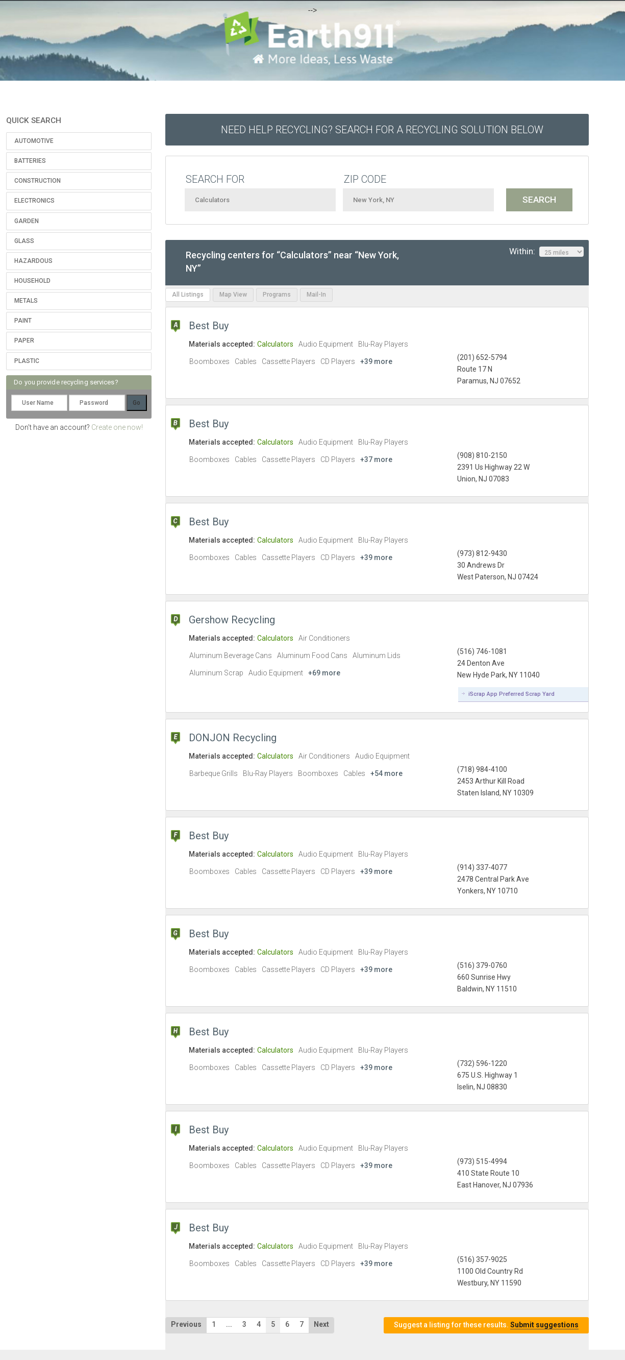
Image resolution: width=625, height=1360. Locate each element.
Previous (186, 1324)
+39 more (376, 361)
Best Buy (209, 326)
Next (321, 1324)
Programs (277, 294)
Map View (233, 294)
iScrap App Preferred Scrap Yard (511, 694)
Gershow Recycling (232, 620)
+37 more (376, 459)
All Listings (188, 294)
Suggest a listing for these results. (486, 1325)
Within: (546, 251)
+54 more (386, 773)
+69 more (324, 673)
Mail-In (316, 294)
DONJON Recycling (233, 738)
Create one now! (117, 427)
